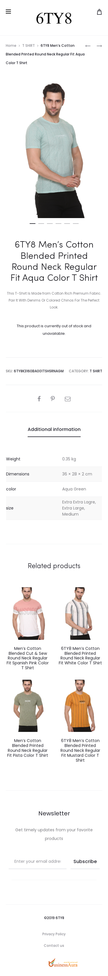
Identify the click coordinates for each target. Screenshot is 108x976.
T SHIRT (28, 45)
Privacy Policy (54, 934)
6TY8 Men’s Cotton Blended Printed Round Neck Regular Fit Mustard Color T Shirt (80, 750)
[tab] (54, 429)
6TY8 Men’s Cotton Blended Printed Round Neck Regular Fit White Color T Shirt (80, 656)
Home (11, 45)
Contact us (54, 945)
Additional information (54, 429)
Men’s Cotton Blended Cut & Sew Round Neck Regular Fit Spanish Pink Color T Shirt (28, 658)
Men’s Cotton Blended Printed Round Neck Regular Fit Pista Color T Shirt (27, 748)
